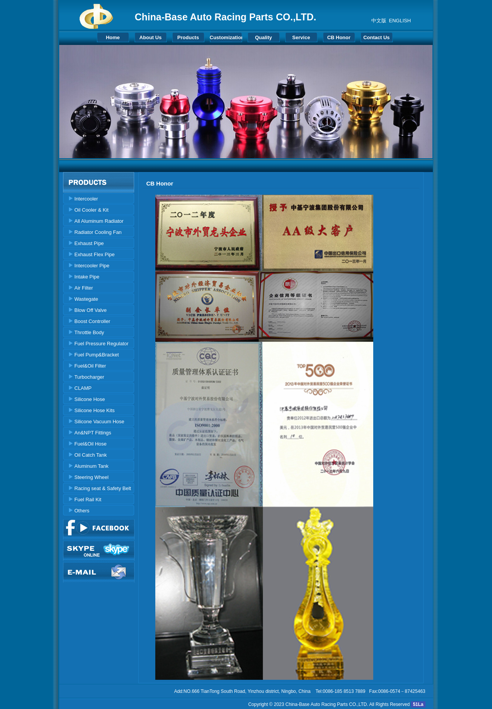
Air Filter (84, 288)
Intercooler (86, 199)
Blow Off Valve (91, 310)
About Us (151, 37)
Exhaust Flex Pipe (95, 254)
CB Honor (339, 37)
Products (188, 37)
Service (301, 37)
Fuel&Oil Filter (90, 366)
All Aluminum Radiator (99, 221)
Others (82, 511)
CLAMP (83, 388)
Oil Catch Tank (91, 455)
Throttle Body (89, 332)
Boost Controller (92, 321)
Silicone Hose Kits (95, 410)
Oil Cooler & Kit (92, 210)
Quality (263, 37)
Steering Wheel (92, 477)
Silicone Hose (90, 399)
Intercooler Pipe (92, 265)
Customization (226, 37)
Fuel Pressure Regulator (102, 343)
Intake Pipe (87, 277)
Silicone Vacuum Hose (100, 421)
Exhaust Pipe (89, 243)
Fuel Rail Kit (88, 499)
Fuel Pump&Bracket (97, 355)
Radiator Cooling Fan (98, 232)
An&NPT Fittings (93, 433)
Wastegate (86, 299)
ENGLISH (400, 20)
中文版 (378, 20)
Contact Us (376, 37)
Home (113, 37)
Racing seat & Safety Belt (103, 488)
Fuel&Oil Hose (91, 444)
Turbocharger (90, 377)
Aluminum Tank (92, 466)
